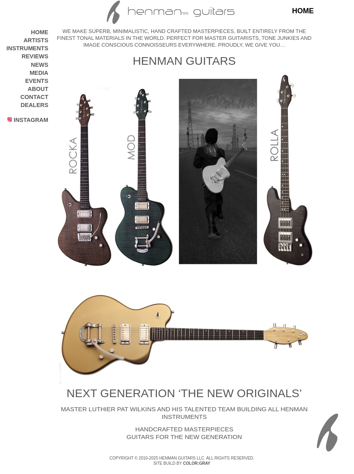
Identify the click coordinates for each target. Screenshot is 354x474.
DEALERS (34, 105)
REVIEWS (35, 56)
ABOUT (38, 89)
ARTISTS (35, 40)
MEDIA (39, 73)
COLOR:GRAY (196, 463)
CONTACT (34, 97)
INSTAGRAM (27, 120)
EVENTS (36, 81)
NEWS (39, 65)
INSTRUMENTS (27, 48)
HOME (39, 32)
